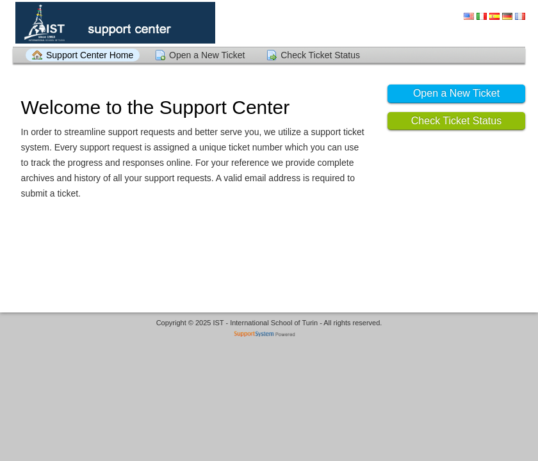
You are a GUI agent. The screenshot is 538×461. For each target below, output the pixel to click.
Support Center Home (89, 55)
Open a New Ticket (207, 55)
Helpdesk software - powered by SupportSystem (269, 335)
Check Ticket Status (320, 55)
